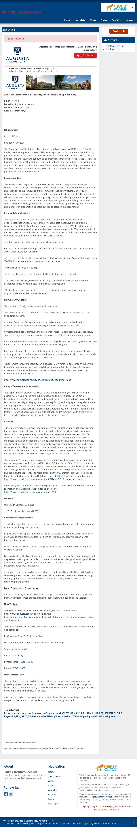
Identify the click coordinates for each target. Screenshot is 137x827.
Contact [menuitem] (52, 794)
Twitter (11, 794)
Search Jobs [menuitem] (54, 776)
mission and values (13, 453)
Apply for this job (85, 55)
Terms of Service (109, 823)
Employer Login (113, 49)
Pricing (104, 20)
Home (67, 20)
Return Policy (22, 823)
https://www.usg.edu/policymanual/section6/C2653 (30, 492)
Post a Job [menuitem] (53, 803)
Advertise (116, 20)
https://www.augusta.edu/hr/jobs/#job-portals (27, 613)
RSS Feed (10, 823)
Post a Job (119, 31)
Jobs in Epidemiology (28, 821)
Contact (129, 20)
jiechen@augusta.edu (22, 661)
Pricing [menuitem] (51, 785)
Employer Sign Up (115, 45)
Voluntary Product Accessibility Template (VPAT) (63, 823)
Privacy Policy (93, 823)
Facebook (6, 794)
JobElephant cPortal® (102, 796)
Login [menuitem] (51, 799)
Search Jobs (80, 20)
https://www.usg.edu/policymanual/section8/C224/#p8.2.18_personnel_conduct (44, 479)
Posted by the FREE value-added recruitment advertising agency (23, 748)
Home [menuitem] (51, 771)
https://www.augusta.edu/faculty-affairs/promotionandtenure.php (37, 379)
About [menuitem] (51, 780)
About (93, 20)
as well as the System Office (31, 463)
